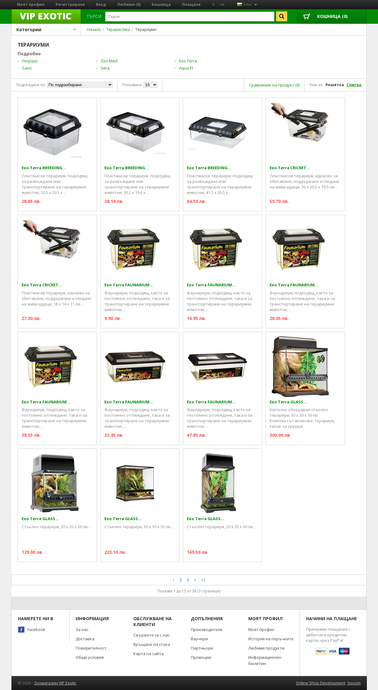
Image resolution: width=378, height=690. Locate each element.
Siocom (354, 683)
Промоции (201, 657)
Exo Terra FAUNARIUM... (128, 285)
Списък (354, 84)
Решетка (335, 84)
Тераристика (118, 29)
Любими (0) (129, 4)
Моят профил (30, 4)
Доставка (85, 639)
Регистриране (70, 4)
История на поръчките (271, 639)
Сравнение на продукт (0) (274, 85)
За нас (82, 629)
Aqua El (186, 68)
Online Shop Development (320, 683)
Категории (46, 29)
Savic (27, 68)
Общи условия (90, 657)
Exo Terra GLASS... (288, 402)
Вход (101, 4)
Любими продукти (266, 648)
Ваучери (199, 639)
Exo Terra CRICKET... (290, 167)
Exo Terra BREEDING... (44, 167)
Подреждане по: (31, 84)
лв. (222, 4)
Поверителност (91, 648)
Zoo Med (109, 61)
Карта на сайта (148, 653)
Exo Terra (188, 61)
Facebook (36, 629)
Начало (94, 29)
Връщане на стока (151, 644)
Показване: (132, 84)
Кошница (161, 4)
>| (203, 580)
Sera (105, 68)
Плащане (191, 4)
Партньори (202, 648)
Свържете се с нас (151, 635)
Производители (206, 629)
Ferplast (29, 61)
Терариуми (145, 29)
